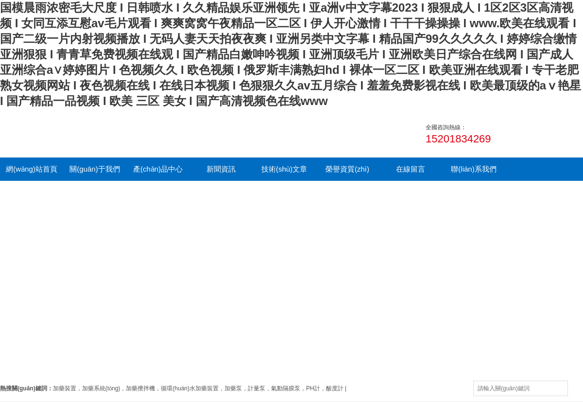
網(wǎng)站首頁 (31, 169)
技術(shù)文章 (284, 169)
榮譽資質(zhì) (347, 169)
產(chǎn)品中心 (158, 169)
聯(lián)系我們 (473, 169)
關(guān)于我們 (94, 169)
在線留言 (410, 169)
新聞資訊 (221, 169)
